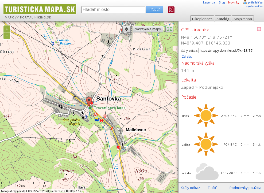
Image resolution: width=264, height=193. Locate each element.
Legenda (209, 2)
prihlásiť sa (255, 2)
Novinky (233, 2)
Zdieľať (186, 56)
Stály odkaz (190, 187)
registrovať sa (253, 6)
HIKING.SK (42, 17)
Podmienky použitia (245, 187)
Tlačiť (212, 187)
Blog (222, 2)
